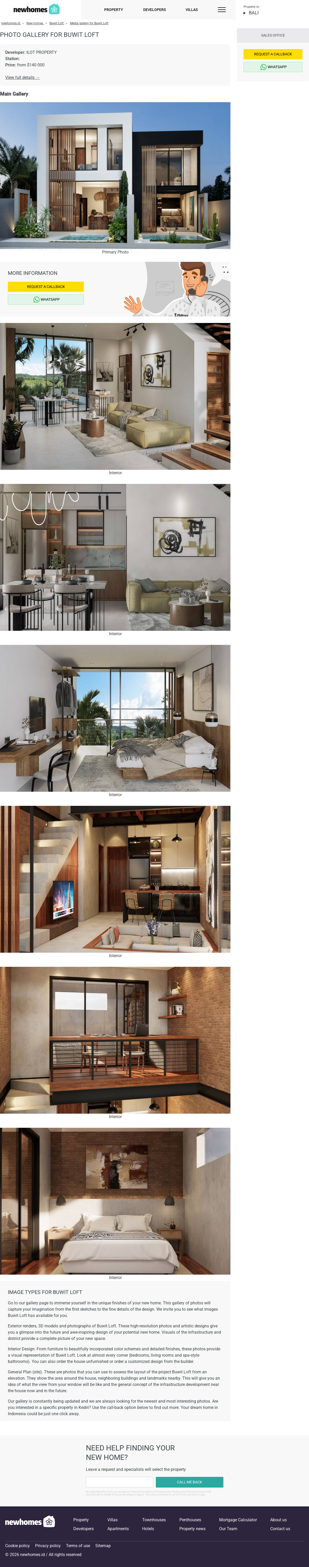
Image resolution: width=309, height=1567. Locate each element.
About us (278, 1519)
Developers (154, 10)
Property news (192, 1528)
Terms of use (78, 1545)
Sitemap (103, 1545)
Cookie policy (17, 1545)
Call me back (189, 1482)
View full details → (22, 77)
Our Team (228, 1528)
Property (113, 10)
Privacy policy (48, 1545)
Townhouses (154, 1519)
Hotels (148, 1528)
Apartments (118, 1528)
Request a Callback (46, 287)
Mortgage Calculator (238, 1519)
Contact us (280, 1528)
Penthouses (190, 1519)
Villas (192, 10)
